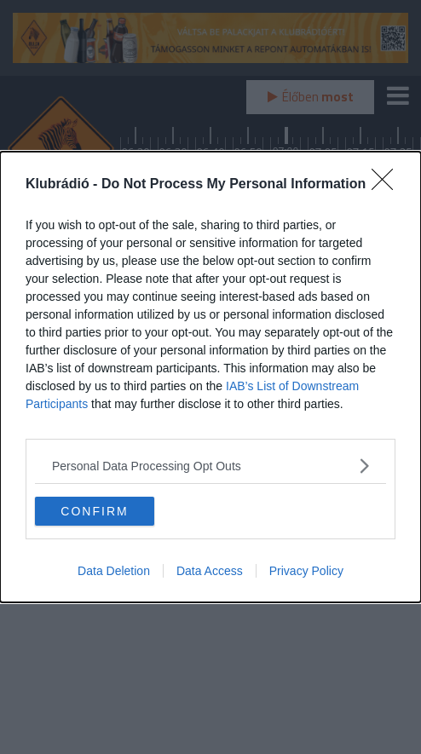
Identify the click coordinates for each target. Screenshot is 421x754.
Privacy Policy (306, 571)
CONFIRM (94, 510)
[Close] (388, 185)
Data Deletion (114, 571)
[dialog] (210, 377)
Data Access (209, 571)
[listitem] (210, 466)
